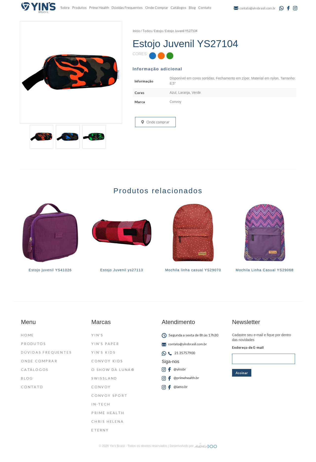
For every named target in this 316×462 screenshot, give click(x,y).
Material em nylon (265, 78)
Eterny (100, 430)
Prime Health (99, 7)
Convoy (175, 102)
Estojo (158, 31)
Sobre (65, 7)
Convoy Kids (107, 361)
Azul (173, 93)
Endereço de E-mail (248, 347)
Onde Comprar (156, 7)
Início (136, 31)
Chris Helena (107, 421)
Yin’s (97, 335)
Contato (204, 7)
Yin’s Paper (105, 344)
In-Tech (100, 404)
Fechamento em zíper (232, 78)
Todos (147, 31)
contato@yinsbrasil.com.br (184, 344)
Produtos (79, 7)
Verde (196, 93)
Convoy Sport (109, 395)
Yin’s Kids (103, 352)
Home (27, 335)
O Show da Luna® (113, 369)
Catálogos (178, 7)
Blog (192, 7)
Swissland (104, 378)
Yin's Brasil (117, 446)
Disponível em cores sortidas (192, 78)
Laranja (184, 93)
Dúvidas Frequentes (127, 7)
